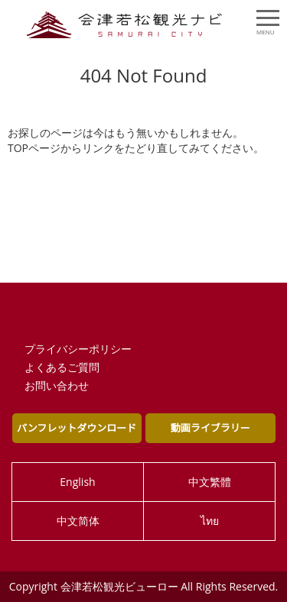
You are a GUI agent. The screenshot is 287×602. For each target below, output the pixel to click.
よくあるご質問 (61, 367)
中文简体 (78, 520)
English (77, 481)
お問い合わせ (56, 385)
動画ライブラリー (210, 428)
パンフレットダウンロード (76, 428)
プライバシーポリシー (78, 348)
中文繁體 (209, 481)
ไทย (210, 520)
